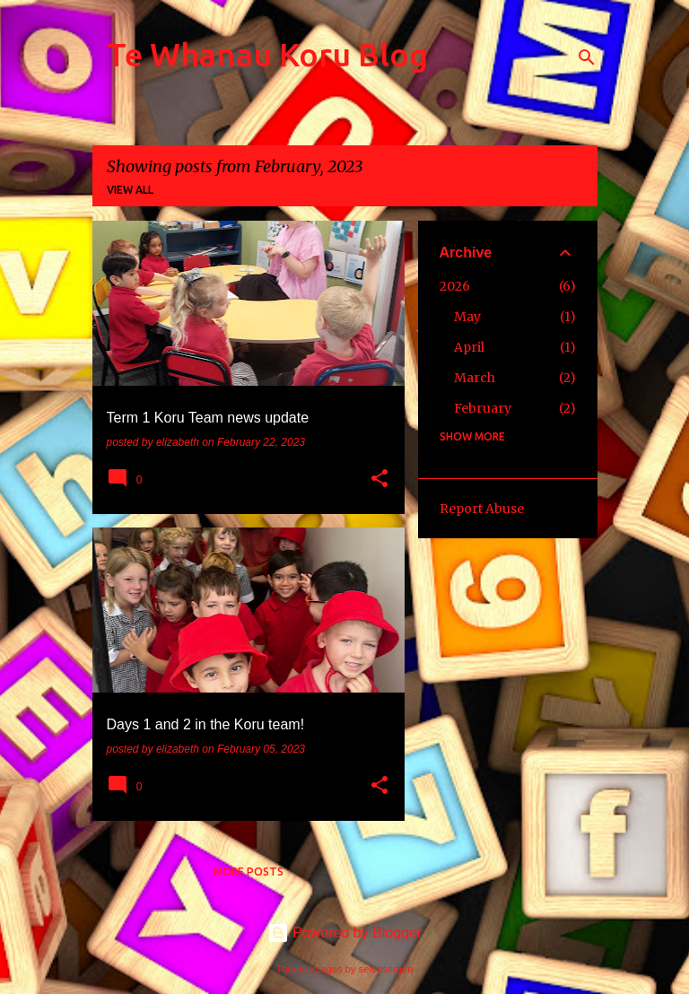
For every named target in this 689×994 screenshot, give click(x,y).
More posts (248, 871)
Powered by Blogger (345, 932)
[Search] (586, 57)
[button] (379, 480)
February (482, 408)
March (474, 378)
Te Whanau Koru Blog (267, 54)
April (469, 347)
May (467, 317)
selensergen (386, 968)
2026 (455, 286)
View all (130, 190)
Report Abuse (482, 509)
